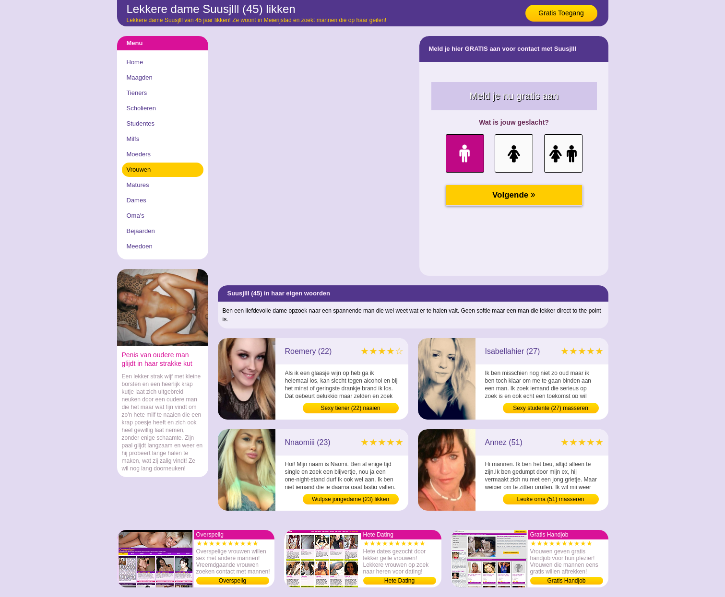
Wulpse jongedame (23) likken (350, 499)
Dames (136, 200)
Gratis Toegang (561, 13)
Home (135, 62)
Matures (138, 184)
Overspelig (232, 580)
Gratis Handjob (566, 580)
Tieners (137, 92)
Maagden (140, 77)
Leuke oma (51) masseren (550, 499)
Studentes (141, 123)
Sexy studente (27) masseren (550, 408)
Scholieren (141, 108)
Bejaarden (141, 230)
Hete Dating (399, 580)
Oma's (135, 215)
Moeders (139, 154)
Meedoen (140, 246)
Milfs (133, 138)
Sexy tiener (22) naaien (350, 408)
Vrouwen (139, 169)
